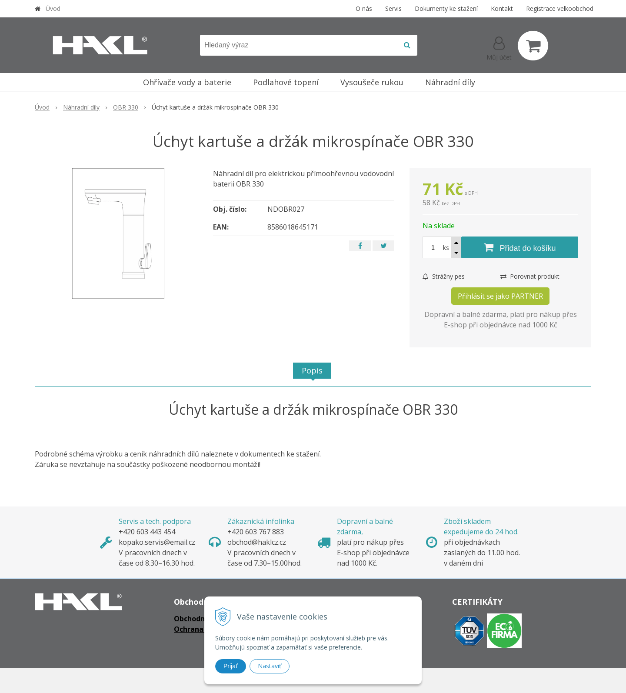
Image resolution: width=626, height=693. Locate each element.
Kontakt (502, 8)
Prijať (230, 666)
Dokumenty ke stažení (446, 8)
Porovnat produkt (529, 276)
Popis (312, 370)
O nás (364, 8)
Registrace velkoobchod (559, 8)
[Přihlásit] (499, 47)
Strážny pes (444, 276)
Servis (393, 8)
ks (446, 247)
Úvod (53, 8)
